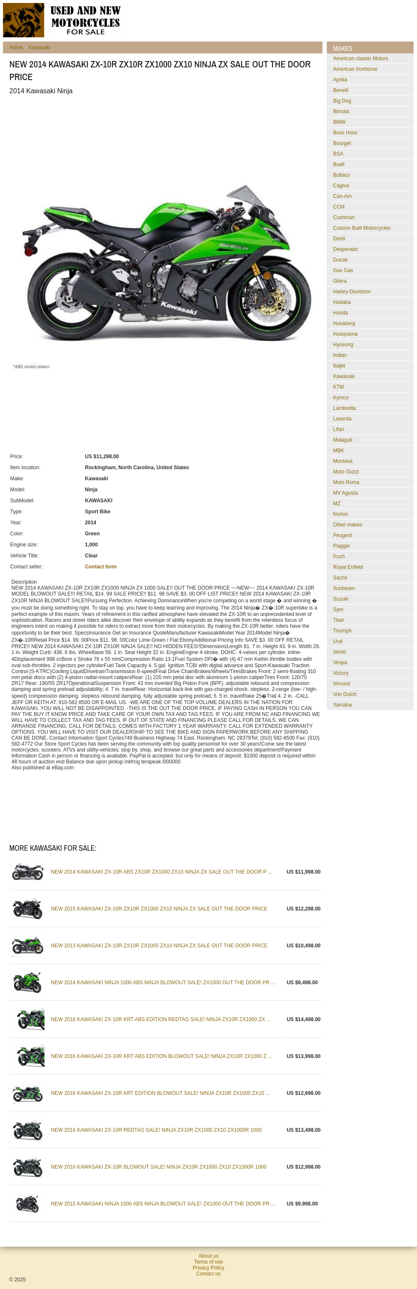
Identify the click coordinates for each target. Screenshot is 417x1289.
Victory (340, 673)
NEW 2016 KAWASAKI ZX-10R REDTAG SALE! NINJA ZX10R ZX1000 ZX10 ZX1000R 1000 (156, 1130)
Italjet (339, 366)
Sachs (340, 578)
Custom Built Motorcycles (361, 228)
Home (16, 47)
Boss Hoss (345, 133)
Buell (339, 164)
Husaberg (344, 323)
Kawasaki (39, 47)
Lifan (338, 429)
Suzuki (340, 599)
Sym (338, 609)
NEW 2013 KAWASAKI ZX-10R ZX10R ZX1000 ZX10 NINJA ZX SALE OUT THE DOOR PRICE (159, 946)
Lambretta (344, 408)
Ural (337, 641)
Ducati (340, 260)
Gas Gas (343, 270)
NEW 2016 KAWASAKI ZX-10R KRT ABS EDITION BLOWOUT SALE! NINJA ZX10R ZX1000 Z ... (161, 1056)
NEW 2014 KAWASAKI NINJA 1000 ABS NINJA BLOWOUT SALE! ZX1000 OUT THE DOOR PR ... (163, 983)
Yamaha (342, 705)
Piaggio (341, 546)
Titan (338, 620)
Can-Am (342, 196)
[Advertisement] (163, 122)
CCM (339, 207)
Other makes (347, 525)
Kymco (341, 398)
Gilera (340, 281)
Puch (339, 557)
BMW (339, 122)
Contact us (208, 1274)
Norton (340, 514)
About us (208, 1256)
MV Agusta (345, 493)
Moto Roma (346, 482)
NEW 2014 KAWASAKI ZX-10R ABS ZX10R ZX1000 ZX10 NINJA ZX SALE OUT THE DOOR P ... (161, 872)
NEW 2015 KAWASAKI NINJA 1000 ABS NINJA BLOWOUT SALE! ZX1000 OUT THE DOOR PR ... (163, 1204)
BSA (338, 154)
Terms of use (208, 1262)
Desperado (345, 249)
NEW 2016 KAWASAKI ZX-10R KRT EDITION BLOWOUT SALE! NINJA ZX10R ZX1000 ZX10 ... (160, 1093)
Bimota (341, 111)
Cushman (344, 217)
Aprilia (340, 80)
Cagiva (341, 186)
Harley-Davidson (352, 292)
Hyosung (343, 345)
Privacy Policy (209, 1268)
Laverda (342, 419)
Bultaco (341, 175)
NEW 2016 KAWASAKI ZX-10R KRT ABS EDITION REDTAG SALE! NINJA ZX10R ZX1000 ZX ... (161, 1019)
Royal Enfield (348, 567)
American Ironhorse (355, 69)
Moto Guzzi (346, 472)
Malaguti (342, 440)
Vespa (340, 662)
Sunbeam (344, 588)
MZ (336, 504)
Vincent (341, 684)
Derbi (339, 239)
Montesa (343, 461)
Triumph (342, 631)
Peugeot (342, 535)
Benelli (340, 90)
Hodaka (341, 302)
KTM (338, 387)
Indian (340, 355)
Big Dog (342, 101)
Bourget (342, 143)
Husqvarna (345, 334)
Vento (339, 652)
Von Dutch (344, 694)
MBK (338, 451)
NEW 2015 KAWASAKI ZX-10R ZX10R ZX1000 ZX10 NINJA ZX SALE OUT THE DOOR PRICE (159, 909)
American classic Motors (360, 58)
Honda (340, 313)
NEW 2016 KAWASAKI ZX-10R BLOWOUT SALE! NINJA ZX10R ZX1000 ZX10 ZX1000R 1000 (158, 1167)
